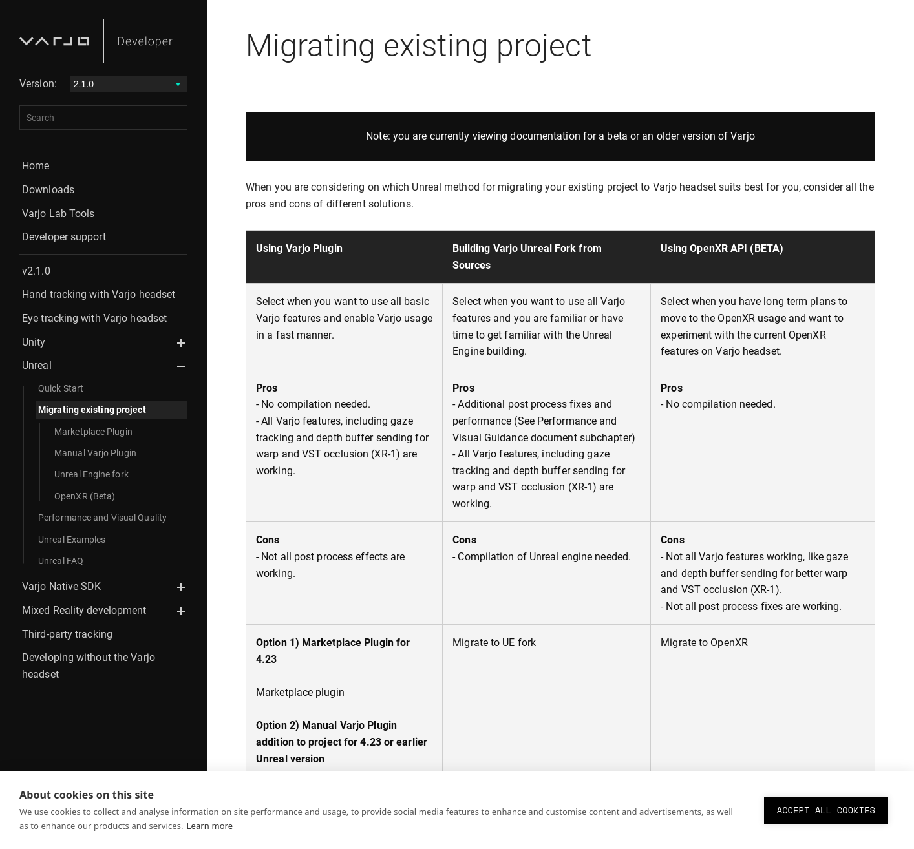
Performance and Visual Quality (102, 517)
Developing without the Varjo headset (88, 665)
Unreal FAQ (60, 561)
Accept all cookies (826, 810)
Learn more (210, 826)
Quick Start (60, 388)
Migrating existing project (92, 409)
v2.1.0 (36, 271)
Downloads (48, 189)
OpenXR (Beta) (84, 496)
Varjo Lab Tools (58, 213)
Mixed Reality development (84, 610)
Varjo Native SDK (61, 586)
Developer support (64, 237)
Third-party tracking (67, 634)
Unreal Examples (72, 539)
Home (35, 166)
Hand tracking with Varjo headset (98, 294)
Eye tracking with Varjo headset (94, 318)
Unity (34, 342)
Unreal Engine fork (91, 474)
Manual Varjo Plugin (95, 453)
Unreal (37, 365)
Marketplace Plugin (93, 431)
